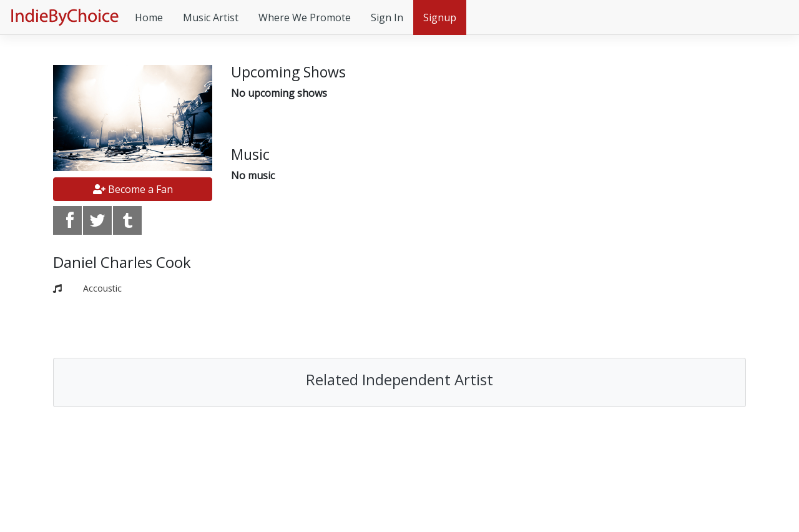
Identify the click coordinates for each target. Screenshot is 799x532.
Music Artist (210, 17)
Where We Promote (304, 17)
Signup (439, 17)
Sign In (387, 17)
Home (149, 17)
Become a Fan (133, 189)
